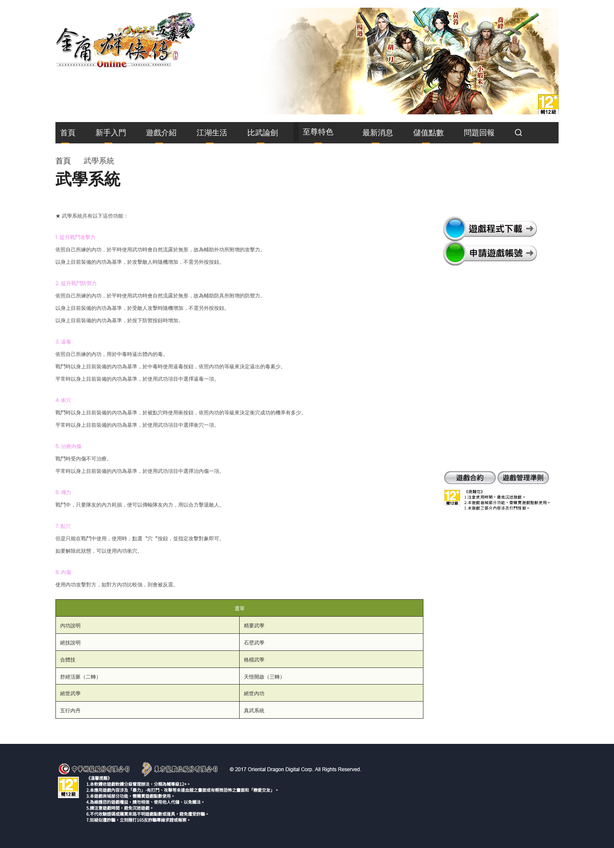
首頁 (67, 132)
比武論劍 (262, 132)
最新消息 (377, 132)
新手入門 (111, 132)
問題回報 (479, 132)
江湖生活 (212, 132)
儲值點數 (428, 132)
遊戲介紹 (161, 132)
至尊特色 (318, 131)
